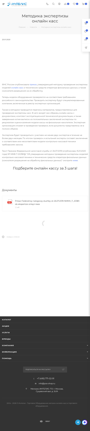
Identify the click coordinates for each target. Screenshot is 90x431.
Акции (5, 326)
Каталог (6, 320)
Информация (9, 352)
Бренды (6, 339)
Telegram (78, 422)
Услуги (6, 333)
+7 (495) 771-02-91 (45, 379)
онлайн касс (17, 87)
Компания (8, 345)
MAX (84, 422)
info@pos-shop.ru (47, 383)
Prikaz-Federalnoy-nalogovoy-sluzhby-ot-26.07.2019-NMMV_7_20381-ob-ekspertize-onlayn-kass (47, 202)
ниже (75, 160)
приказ (33, 84)
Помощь (6, 358)
